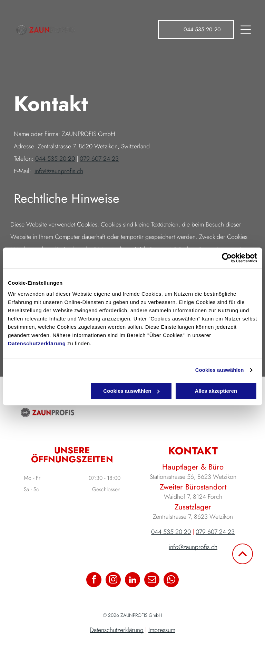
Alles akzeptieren (216, 391)
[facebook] (93, 580)
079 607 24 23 (99, 158)
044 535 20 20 (55, 158)
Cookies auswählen (219, 370)
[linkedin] (132, 580)
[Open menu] (246, 29)
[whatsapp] (171, 580)
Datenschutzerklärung (37, 343)
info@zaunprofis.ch (59, 171)
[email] (151, 580)
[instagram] (113, 580)
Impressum (161, 629)
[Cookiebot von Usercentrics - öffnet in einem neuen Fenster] (227, 258)
